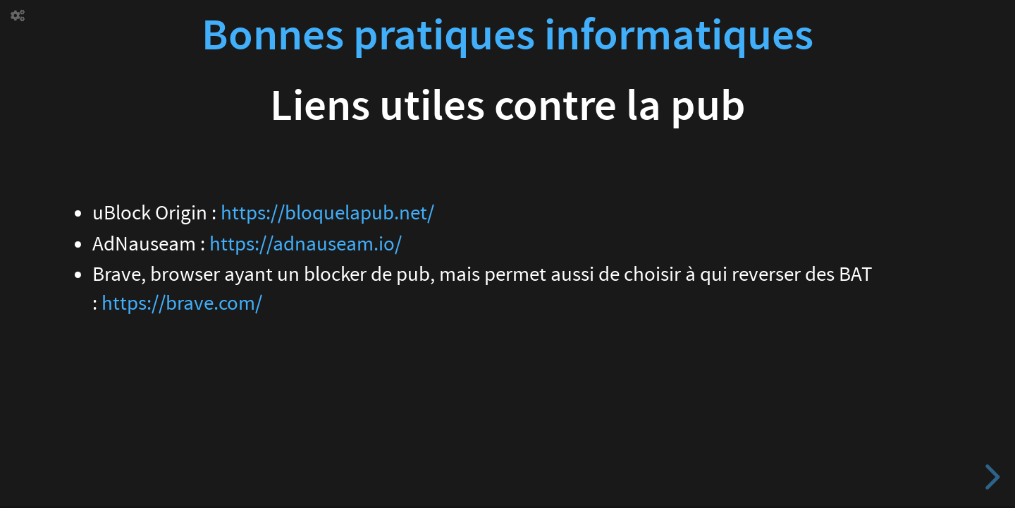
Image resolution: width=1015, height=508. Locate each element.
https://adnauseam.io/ (305, 244)
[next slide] (990, 477)
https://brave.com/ (182, 303)
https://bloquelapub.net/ (327, 213)
